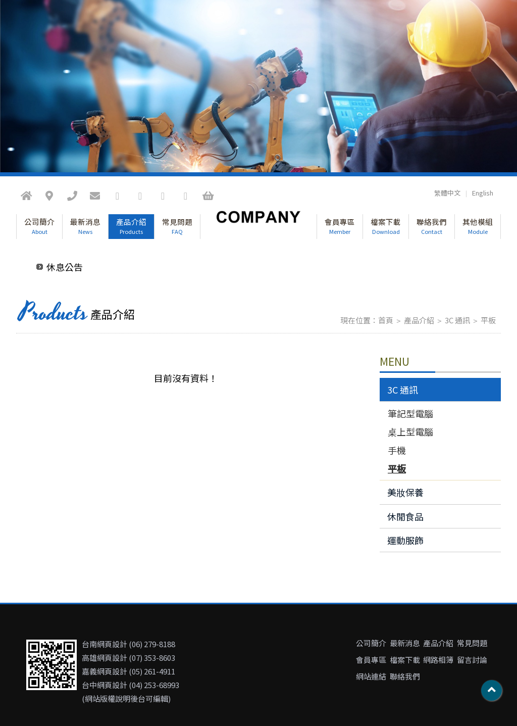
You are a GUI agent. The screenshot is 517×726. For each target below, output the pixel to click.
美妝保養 (405, 492)
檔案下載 (386, 225)
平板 (488, 320)
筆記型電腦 (410, 413)
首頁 (385, 320)
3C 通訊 (457, 320)
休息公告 (64, 266)
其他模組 (477, 225)
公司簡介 (39, 225)
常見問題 (177, 225)
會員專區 (340, 225)
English (482, 193)
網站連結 (371, 676)
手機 (397, 450)
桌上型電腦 (410, 431)
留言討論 (472, 659)
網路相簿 (438, 659)
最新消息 (85, 225)
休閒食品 (405, 516)
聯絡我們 (432, 225)
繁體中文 (447, 193)
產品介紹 (131, 225)
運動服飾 (405, 540)
